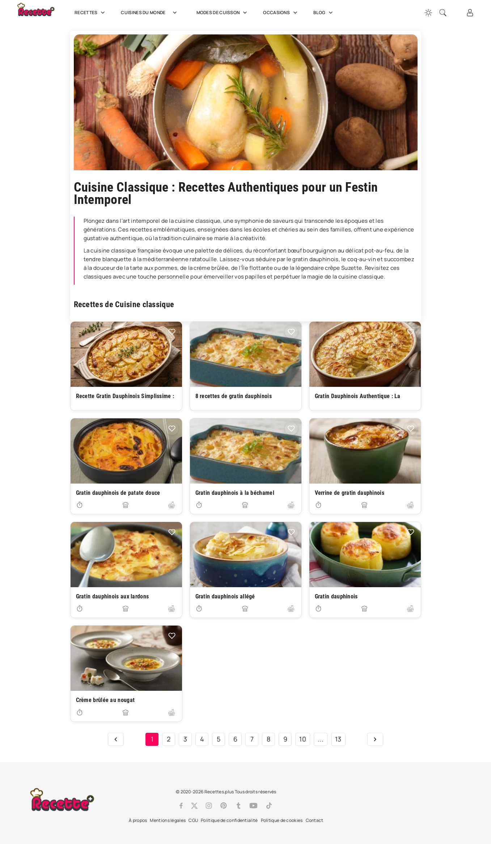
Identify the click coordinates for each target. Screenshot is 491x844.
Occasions (281, 12)
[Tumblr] (238, 805)
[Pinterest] (224, 806)
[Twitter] (194, 805)
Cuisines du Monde (151, 12)
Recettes (90, 12)
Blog (323, 12)
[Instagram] (208, 805)
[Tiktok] (269, 805)
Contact (314, 820)
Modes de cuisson (222, 12)
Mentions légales (168, 820)
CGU (193, 820)
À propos (138, 820)
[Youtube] (253, 805)
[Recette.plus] (41, 13)
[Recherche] (442, 12)
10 (302, 739)
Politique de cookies (282, 820)
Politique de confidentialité (229, 820)
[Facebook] (181, 806)
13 (338, 739)
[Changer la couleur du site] (428, 12)
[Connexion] (470, 12)
